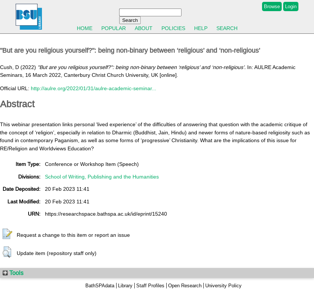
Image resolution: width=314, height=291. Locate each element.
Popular (113, 28)
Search (227, 28)
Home (84, 28)
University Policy (223, 285)
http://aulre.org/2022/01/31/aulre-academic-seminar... (93, 88)
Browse (272, 6)
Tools (13, 272)
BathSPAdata (99, 285)
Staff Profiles (150, 285)
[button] (7, 234)
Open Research (185, 285)
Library (125, 285)
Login (291, 6)
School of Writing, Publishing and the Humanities (102, 177)
